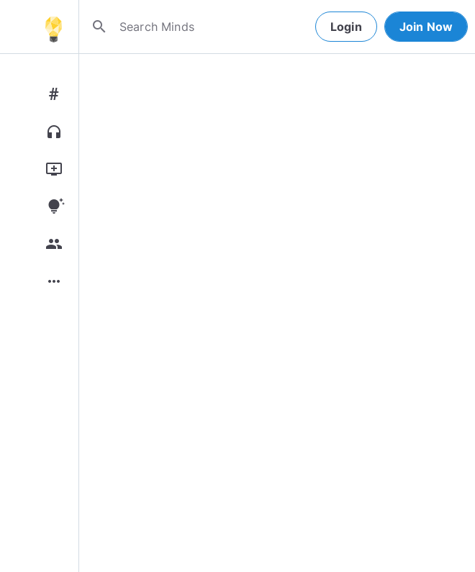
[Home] (53, 27)
